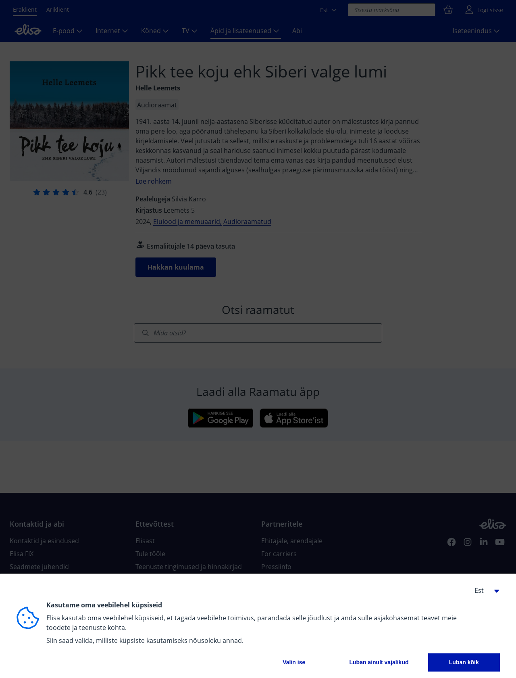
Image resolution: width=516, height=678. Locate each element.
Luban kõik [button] (464, 662)
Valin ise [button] (294, 662)
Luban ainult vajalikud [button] (378, 662)
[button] (484, 590)
